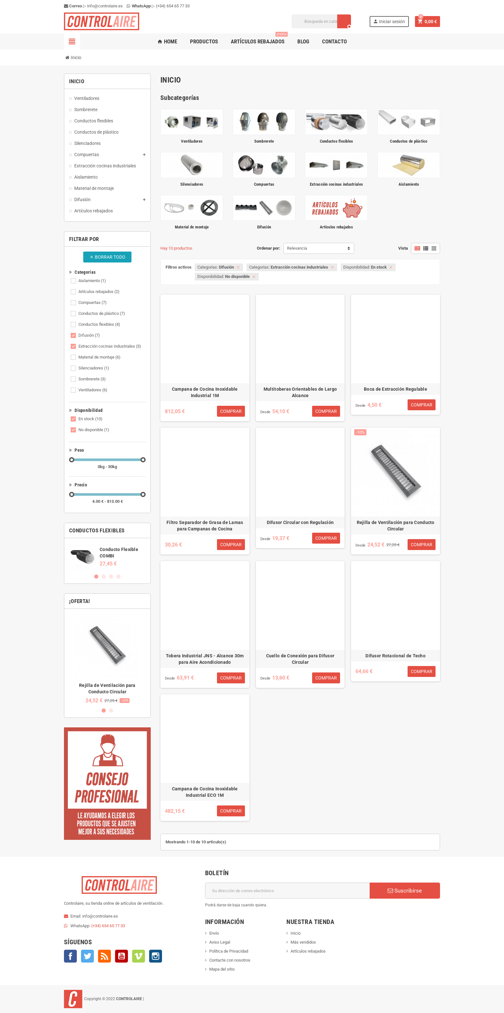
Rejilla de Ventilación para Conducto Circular (396, 525)
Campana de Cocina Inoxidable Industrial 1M (205, 392)
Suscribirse (405, 890)
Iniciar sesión (389, 21)
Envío (214, 933)
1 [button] (96, 576)
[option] (107, 556)
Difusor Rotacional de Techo (395, 655)
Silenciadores (93, 368)
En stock (90, 418)
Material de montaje (99, 357)
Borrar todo (107, 257)
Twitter (87, 956)
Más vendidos (303, 942)
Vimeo (138, 956)
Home (167, 41)
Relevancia (297, 248)
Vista (403, 248)
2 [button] (104, 576)
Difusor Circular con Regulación (300, 522)
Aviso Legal (219, 942)
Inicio (296, 933)
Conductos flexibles (99, 324)
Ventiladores (92, 389)
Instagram (155, 956)
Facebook (70, 956)
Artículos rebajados (259, 39)
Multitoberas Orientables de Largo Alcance (300, 392)
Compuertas (92, 302)
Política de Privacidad (228, 951)
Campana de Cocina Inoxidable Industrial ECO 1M (205, 792)
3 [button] (111, 576)
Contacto (334, 41)
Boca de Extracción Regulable (395, 389)
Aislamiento (92, 280)
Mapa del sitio (222, 969)
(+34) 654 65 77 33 (173, 6)
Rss (104, 956)
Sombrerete (92, 379)
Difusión (89, 335)
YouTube (121, 956)
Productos (204, 41)
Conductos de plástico (101, 313)
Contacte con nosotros (229, 960)
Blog (303, 41)
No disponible (93, 429)
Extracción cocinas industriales (109, 346)
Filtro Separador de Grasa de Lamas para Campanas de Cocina (204, 525)
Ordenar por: (268, 248)
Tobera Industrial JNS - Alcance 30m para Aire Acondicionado (205, 659)
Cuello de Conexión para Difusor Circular (300, 659)
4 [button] (118, 576)
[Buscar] (321, 21)
